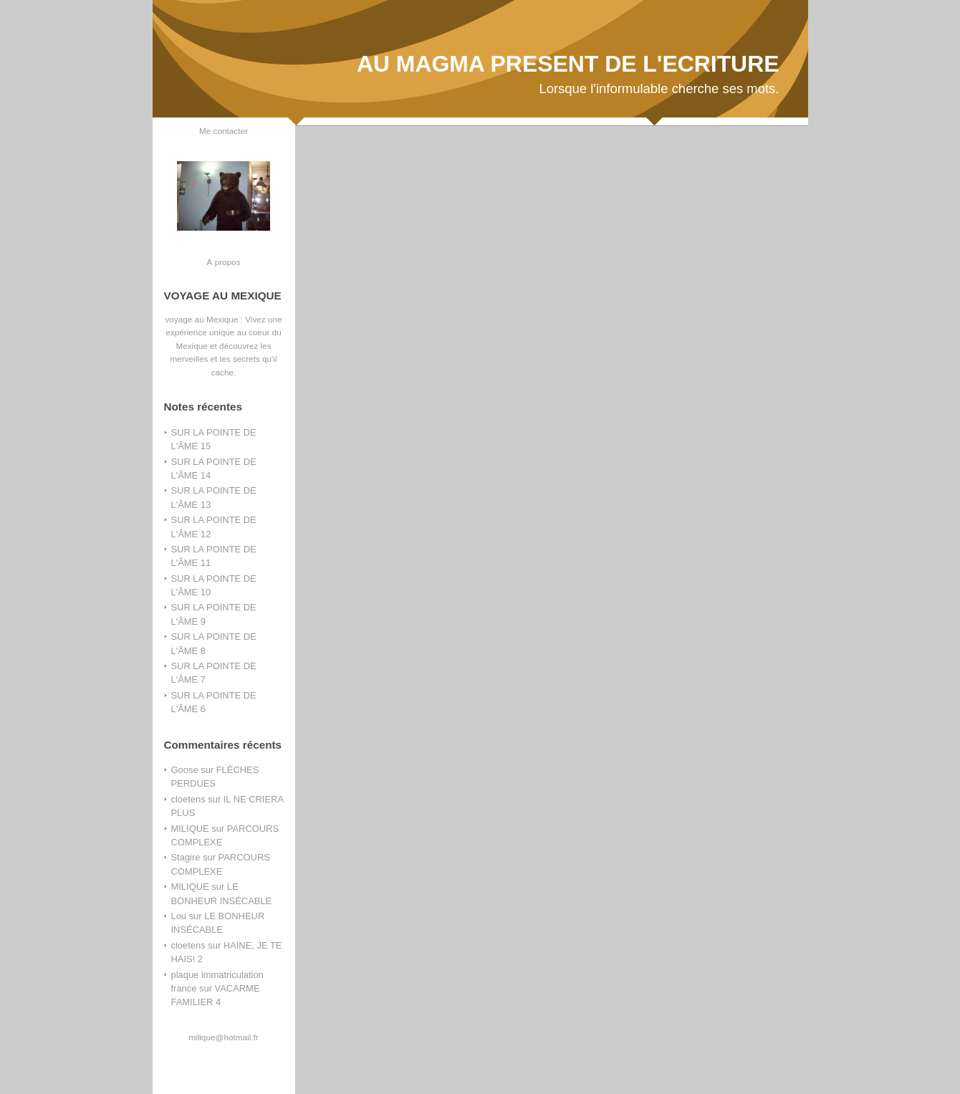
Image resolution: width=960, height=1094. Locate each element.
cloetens (188, 799)
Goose (184, 769)
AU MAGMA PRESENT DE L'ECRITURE (568, 64)
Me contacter (223, 130)
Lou (179, 916)
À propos (223, 262)
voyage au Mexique (201, 319)
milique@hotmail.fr (223, 1037)
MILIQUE (190, 828)
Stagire (186, 857)
